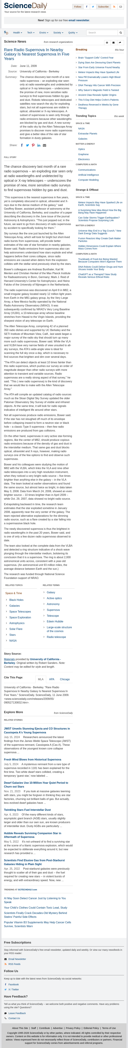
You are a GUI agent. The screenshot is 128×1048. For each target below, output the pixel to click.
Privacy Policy (73, 1028)
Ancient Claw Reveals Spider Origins (97, 95)
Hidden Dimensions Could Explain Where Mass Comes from (99, 247)
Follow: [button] (78, 6)
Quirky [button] (72, 32)
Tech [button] (30, 32)
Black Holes (16, 599)
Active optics (54, 598)
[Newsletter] (120, 6)
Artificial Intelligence (88, 175)
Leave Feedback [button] (17, 1013)
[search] (121, 32)
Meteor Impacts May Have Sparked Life (98, 72)
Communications (87, 170)
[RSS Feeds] (114, 6)
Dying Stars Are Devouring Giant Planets (99, 62)
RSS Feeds (14, 964)
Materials (9, 659)
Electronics (84, 159)
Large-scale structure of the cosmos (59, 629)
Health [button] (17, 32)
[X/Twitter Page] (93, 6)
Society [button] (58, 32)
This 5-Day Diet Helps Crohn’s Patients (98, 99)
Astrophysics (16, 623)
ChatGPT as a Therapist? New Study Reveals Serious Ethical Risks (97, 275)
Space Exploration (20, 617)
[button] (107, 42)
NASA (13, 640)
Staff (33, 1028)
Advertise (58, 1028)
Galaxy (51, 592)
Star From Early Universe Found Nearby (99, 67)
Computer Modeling (88, 180)
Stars (12, 634)
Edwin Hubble (55, 621)
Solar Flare (15, 629)
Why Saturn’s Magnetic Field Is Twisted (98, 90)
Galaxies (14, 605)
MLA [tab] (41, 679)
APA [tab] (51, 679)
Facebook (13, 984)
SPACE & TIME (83, 123)
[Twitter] (28, 145)
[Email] (44, 145)
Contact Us (14, 1018)
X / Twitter (13, 989)
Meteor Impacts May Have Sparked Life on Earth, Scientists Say (100, 203)
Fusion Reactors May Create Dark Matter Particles (99, 239)
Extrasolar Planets (87, 133)
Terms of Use (109, 1028)
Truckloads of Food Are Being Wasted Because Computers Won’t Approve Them (100, 260)
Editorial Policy (91, 1028)
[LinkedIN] (39, 145)
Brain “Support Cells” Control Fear (96, 57)
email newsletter (79, 20)
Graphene (83, 154)
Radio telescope (56, 637)
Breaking (81, 49)
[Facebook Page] (86, 6)
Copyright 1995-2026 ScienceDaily (25, 1033)
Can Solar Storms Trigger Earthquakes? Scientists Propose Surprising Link (99, 219)
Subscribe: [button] (103, 6)
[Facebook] (22, 145)
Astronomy (53, 604)
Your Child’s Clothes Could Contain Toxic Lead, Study (35, 907)
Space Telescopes (20, 611)
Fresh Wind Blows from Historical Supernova (32, 759)
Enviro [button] (44, 32)
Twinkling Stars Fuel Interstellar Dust (27, 809)
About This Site (20, 1028)
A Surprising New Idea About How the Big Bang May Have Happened (99, 211)
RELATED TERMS (51, 585)
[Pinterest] (33, 145)
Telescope (53, 615)
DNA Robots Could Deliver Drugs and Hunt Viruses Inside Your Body (100, 268)
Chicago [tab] (65, 679)
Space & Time (13, 593)
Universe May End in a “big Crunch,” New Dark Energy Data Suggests (99, 232)
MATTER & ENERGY (85, 144)
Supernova (53, 610)
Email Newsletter (17, 959)
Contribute (44, 1028)
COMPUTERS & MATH (86, 164)
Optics (81, 149)
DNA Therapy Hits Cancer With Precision (99, 85)
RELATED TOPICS (14, 585)
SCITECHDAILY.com (27, 890)
